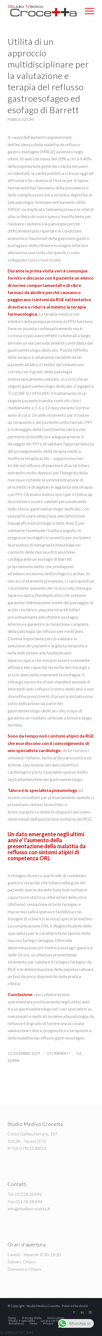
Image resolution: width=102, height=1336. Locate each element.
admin (14, 1060)
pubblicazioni (21, 119)
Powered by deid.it (75, 1306)
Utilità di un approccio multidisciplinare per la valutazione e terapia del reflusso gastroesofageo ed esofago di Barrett (48, 75)
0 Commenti (58, 1053)
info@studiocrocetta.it (29, 1208)
